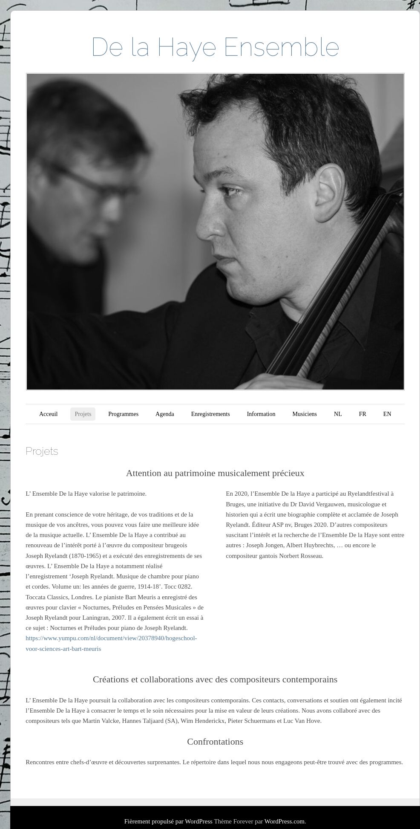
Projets (83, 414)
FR (362, 414)
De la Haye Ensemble (215, 47)
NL (338, 414)
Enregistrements (210, 414)
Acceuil (48, 414)
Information (261, 414)
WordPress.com (285, 821)
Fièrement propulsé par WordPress (168, 821)
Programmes (123, 414)
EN (387, 414)
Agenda (164, 414)
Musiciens (305, 414)
